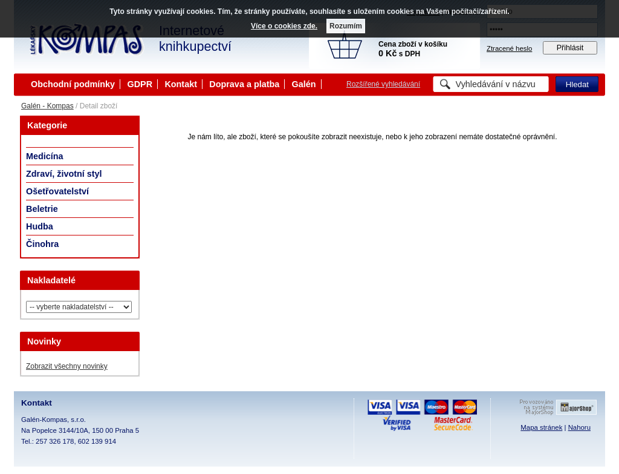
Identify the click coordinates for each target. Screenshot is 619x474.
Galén (304, 84)
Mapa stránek (541, 427)
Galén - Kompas (47, 106)
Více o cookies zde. (284, 26)
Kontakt (180, 84)
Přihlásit (570, 48)
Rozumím (345, 26)
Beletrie (42, 209)
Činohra (42, 244)
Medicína (44, 156)
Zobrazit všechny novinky (67, 366)
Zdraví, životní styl (64, 174)
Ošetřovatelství (57, 191)
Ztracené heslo (509, 48)
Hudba (39, 226)
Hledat (577, 84)
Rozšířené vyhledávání (383, 84)
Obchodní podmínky (73, 84)
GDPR (139, 84)
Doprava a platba (244, 84)
